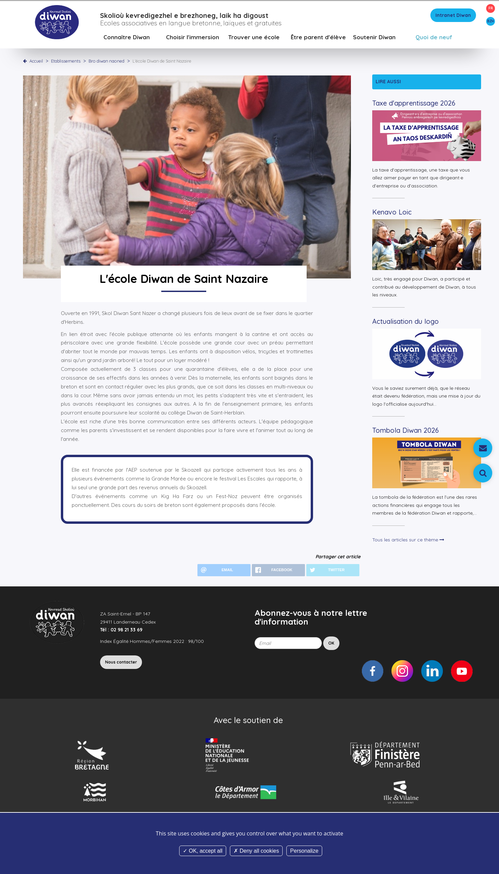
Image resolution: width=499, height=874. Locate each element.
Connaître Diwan (126, 38)
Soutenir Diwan (374, 38)
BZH (490, 21)
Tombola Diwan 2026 (405, 432)
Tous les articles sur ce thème (408, 541)
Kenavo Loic (392, 213)
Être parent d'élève (318, 38)
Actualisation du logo (405, 323)
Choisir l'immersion (192, 38)
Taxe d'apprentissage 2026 (413, 104)
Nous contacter (121, 663)
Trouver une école (254, 38)
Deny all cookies (256, 851)
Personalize (304, 851)
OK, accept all (202, 851)
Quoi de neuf (433, 38)
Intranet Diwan (453, 17)
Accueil (36, 62)
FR (491, 8)
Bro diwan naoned (107, 62)
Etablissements (66, 62)
